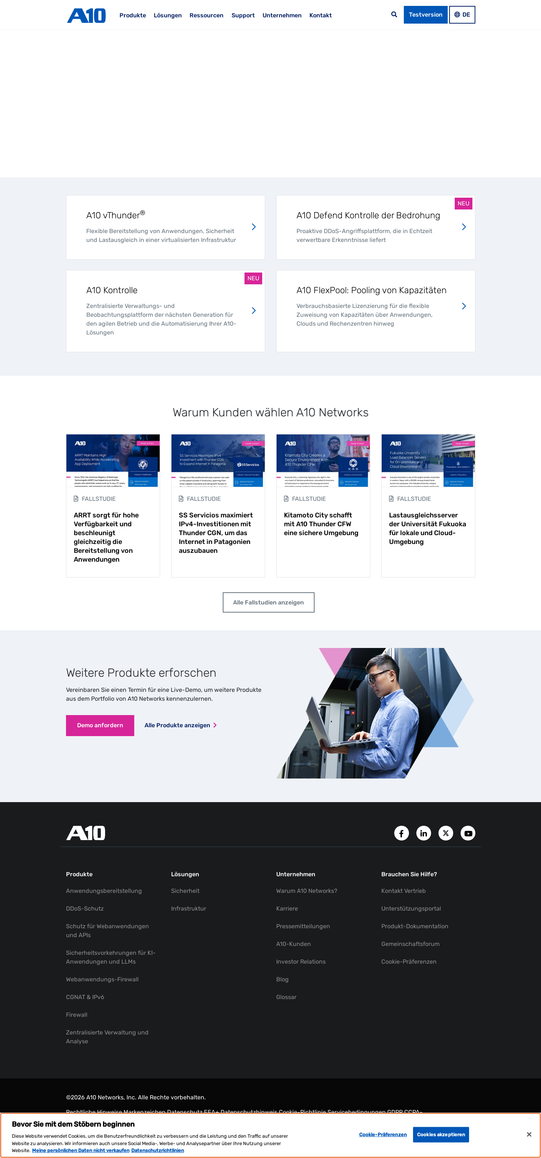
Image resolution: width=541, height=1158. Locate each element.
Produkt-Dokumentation (414, 928)
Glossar (286, 998)
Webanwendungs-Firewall (102, 981)
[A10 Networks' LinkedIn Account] (424, 834)
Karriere (287, 910)
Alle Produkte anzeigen (180, 728)
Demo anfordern (102, 728)
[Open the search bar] (394, 15)
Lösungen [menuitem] (168, 15)
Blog (282, 981)
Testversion (426, 14)
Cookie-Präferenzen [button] (409, 963)
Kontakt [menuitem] (320, 15)
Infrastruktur (188, 910)
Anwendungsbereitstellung (104, 892)
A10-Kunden (293, 945)
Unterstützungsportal (411, 910)
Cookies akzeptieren (441, 1134)
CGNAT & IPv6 (85, 998)
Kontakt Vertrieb (403, 892)
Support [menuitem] (243, 15)
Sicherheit (185, 892)
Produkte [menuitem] (132, 15)
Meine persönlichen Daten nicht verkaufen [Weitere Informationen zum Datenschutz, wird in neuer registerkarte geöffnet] (80, 1150)
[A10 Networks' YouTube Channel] (468, 834)
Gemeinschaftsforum (410, 945)
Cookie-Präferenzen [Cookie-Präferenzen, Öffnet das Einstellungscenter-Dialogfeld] (383, 1134)
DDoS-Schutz (85, 910)
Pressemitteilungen (303, 928)
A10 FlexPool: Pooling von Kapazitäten (371, 290)
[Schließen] (529, 1134)
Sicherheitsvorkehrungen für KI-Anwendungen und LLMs (111, 959)
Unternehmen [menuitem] (282, 15)
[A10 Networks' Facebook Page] (402, 834)
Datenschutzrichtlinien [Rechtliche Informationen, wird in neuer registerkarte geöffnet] (157, 1150)
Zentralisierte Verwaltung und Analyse (107, 1039)
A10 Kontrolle (112, 290)
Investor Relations (301, 963)
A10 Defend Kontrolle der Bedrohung (368, 215)
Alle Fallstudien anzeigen (267, 603)
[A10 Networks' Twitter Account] (446, 834)
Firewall (76, 1016)
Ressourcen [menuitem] (206, 15)
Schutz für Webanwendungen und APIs (107, 932)
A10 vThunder (115, 215)
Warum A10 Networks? (306, 892)
